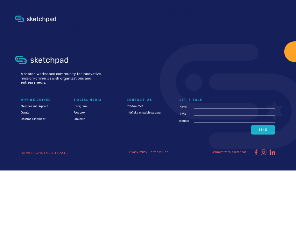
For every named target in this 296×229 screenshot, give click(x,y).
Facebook (79, 112)
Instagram (80, 106)
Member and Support (34, 106)
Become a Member (33, 119)
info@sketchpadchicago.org (144, 112)
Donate (25, 112)
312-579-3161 (135, 106)
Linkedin (79, 119)
